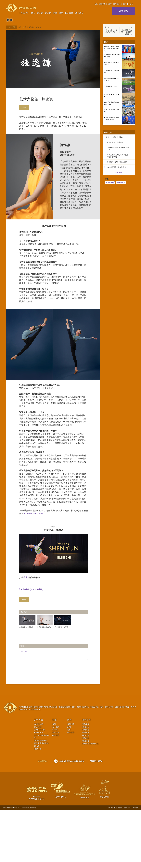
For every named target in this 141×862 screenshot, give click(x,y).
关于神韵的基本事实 (41, 788)
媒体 (96, 4)
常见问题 (79, 13)
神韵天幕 (86, 787)
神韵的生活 (38, 784)
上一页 (11, 27)
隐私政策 (127, 859)
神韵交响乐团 (39, 781)
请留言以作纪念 (96, 813)
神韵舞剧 (86, 792)
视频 (55, 13)
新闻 (20, 27)
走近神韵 (37, 778)
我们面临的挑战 (40, 792)
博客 (121, 137)
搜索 (123, 4)
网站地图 (135, 859)
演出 (33, 13)
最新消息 (71, 776)
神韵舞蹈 (86, 776)
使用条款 (119, 859)
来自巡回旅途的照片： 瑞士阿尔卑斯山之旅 (127, 32)
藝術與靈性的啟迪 (41, 795)
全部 (107, 137)
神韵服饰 (86, 784)
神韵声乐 (86, 781)
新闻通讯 (102, 4)
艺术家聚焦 (25, 641)
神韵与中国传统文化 (90, 795)
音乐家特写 (37, 641)
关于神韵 (38, 771)
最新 (61, 13)
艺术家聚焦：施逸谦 (33, 27)
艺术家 (48, 13)
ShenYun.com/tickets (42, 563)
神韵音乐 (86, 778)
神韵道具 (86, 790)
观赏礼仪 (37, 800)
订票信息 (123, 10)
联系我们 (116, 4)
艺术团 (40, 13)
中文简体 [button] (131, 4)
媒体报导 (56, 787)
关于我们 (56, 778)
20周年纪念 (24, 13)
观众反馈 (69, 13)
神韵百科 (109, 4)
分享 (24, 107)
